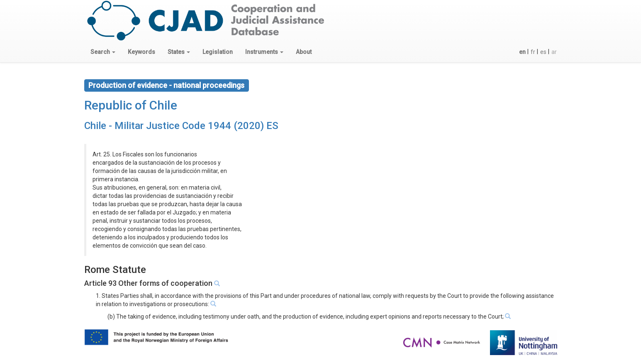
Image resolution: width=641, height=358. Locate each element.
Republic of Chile (130, 105)
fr (533, 52)
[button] (103, 51)
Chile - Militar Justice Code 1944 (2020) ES (181, 126)
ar (554, 52)
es (543, 52)
